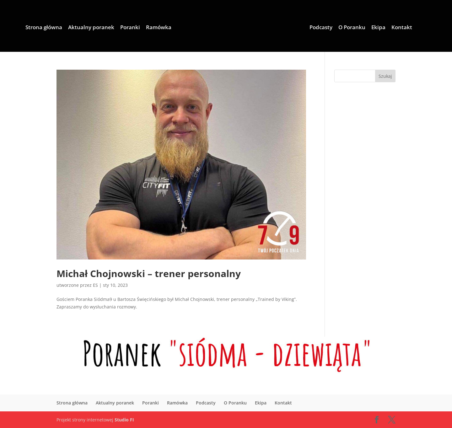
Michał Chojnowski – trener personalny (148, 273)
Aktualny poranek (91, 28)
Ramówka (158, 28)
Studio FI (124, 420)
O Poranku (351, 28)
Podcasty (320, 28)
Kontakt (401, 28)
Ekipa (378, 28)
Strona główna (43, 28)
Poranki (130, 28)
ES (95, 285)
